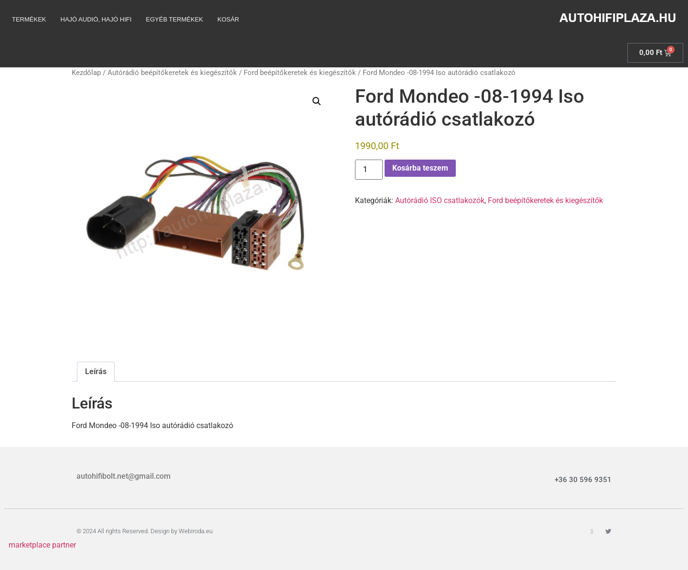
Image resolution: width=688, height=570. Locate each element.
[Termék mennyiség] (369, 170)
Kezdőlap (86, 72)
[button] (316, 101)
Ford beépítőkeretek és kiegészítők (300, 72)
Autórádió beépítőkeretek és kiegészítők (172, 72)
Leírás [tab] (96, 371)
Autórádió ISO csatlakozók (439, 200)
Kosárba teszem (420, 167)
